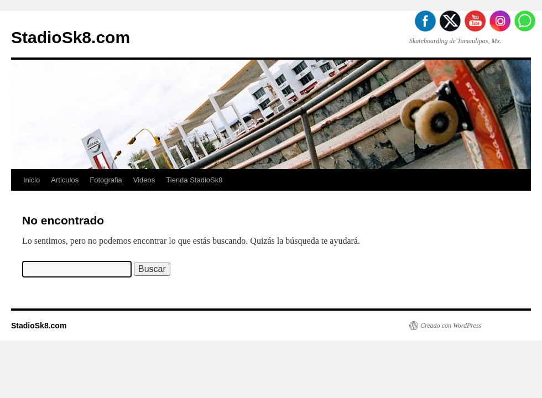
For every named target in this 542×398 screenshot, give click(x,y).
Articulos (65, 180)
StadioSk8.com (70, 37)
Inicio (31, 180)
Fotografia (106, 180)
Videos (144, 180)
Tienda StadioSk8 (194, 180)
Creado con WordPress (450, 325)
